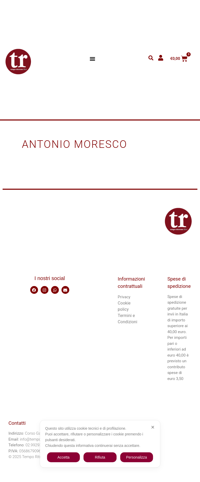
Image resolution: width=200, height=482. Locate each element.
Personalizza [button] (136, 457)
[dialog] (100, 443)
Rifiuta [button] (100, 457)
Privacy (124, 297)
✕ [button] (153, 427)
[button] (92, 58)
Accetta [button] (63, 457)
